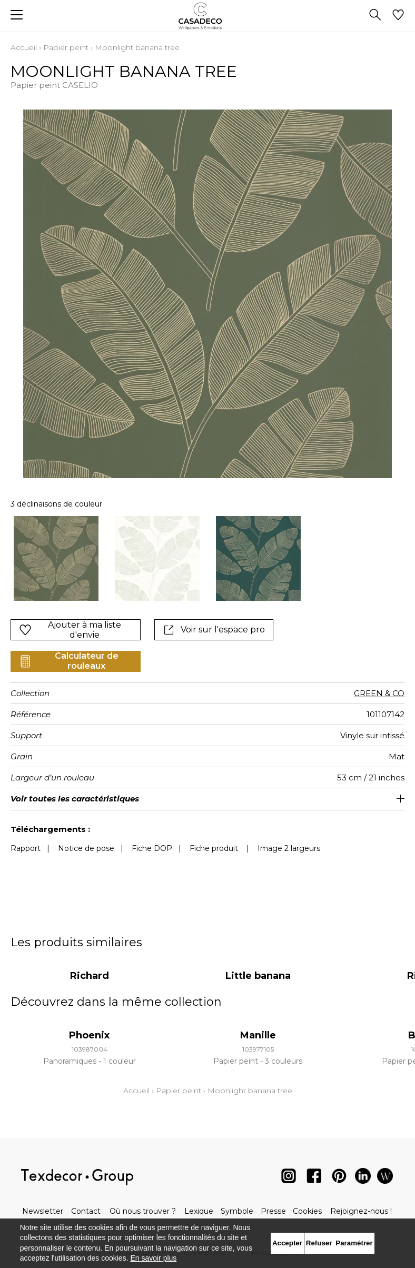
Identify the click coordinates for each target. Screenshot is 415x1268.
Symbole (237, 1211)
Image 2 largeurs (289, 838)
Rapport (26, 838)
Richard (89, 965)
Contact (86, 1211)
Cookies (307, 1211)
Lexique (198, 1211)
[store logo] (207, 16)
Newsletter (42, 1211)
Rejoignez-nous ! (361, 1211)
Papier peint (65, 47)
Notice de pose (86, 838)
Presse (273, 1211)
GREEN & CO (379, 683)
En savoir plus (153, 1258)
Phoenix (89, 1025)
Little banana (258, 965)
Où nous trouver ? (143, 1211)
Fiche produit (214, 838)
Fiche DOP (152, 838)
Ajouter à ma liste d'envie (70, 619)
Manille (258, 1025)
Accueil (24, 47)
